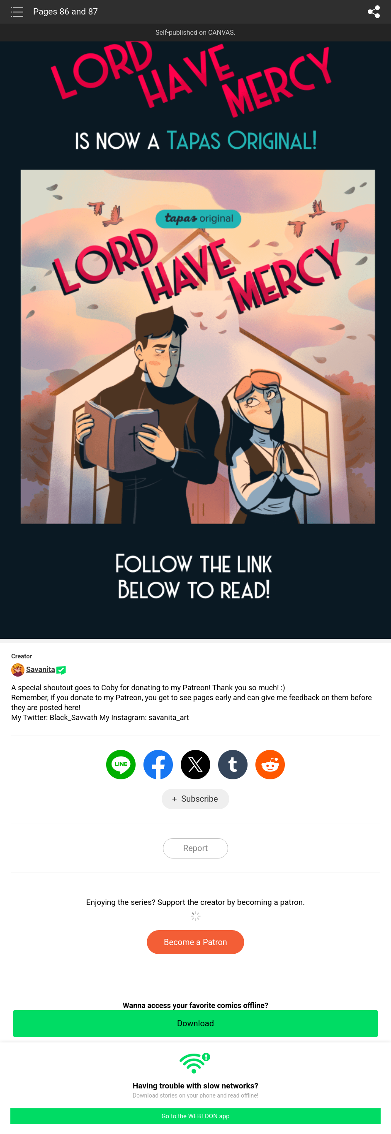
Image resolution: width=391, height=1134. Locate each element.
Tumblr (233, 764)
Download (195, 1023)
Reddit (270, 764)
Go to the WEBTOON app (195, 1116)
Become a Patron (195, 942)
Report (195, 848)
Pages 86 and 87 (65, 12)
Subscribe (199, 799)
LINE (121, 764)
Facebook (158, 764)
